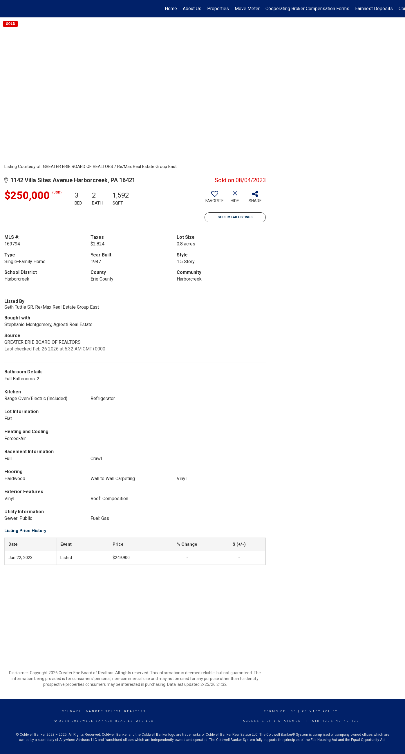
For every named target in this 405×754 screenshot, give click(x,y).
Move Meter (247, 8)
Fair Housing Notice (334, 720)
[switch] (215, 199)
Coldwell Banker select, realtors (104, 711)
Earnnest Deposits (374, 8)
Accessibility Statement (273, 720)
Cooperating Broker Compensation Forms (307, 8)
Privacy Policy (320, 711)
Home (171, 8)
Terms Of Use (280, 711)
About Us (192, 8)
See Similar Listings (235, 217)
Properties (218, 8)
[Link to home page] (7, 8)
